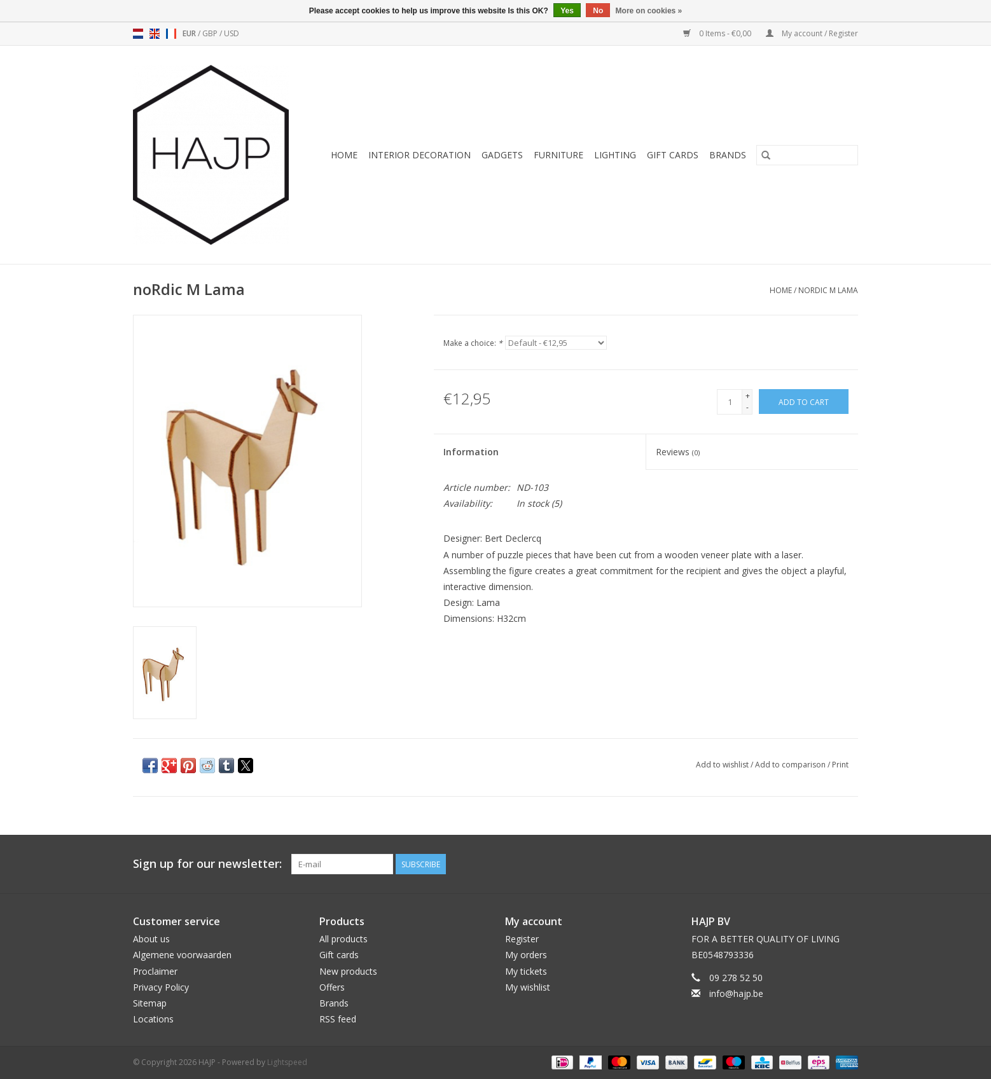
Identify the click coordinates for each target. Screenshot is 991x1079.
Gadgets (502, 155)
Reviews (678, 452)
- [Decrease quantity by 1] (747, 407)
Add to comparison (791, 764)
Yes (567, 10)
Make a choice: (472, 343)
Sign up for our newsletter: (207, 863)
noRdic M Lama (828, 290)
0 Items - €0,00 (718, 33)
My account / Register (812, 33)
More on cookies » (649, 10)
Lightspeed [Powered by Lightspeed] (287, 1062)
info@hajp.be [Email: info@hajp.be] (736, 993)
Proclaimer (155, 971)
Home (344, 155)
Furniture (558, 155)
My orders (526, 955)
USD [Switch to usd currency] (231, 33)
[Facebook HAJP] (802, 864)
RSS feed (337, 1019)
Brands (727, 155)
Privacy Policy (161, 987)
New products (348, 971)
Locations (153, 1019)
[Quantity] (729, 402)
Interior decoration (419, 155)
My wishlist (527, 987)
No (598, 10)
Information (471, 452)
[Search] (807, 155)
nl (138, 34)
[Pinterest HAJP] (825, 864)
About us (151, 939)
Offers (332, 987)
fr (171, 34)
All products (343, 939)
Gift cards (672, 155)
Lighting (615, 155)
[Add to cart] (804, 401)
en (154, 34)
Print (840, 764)
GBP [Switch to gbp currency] (210, 33)
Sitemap (150, 1003)
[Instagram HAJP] (848, 864)
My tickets (526, 971)
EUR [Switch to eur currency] (190, 33)
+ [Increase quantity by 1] (747, 395)
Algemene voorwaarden (182, 955)
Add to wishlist (723, 764)
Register (522, 939)
